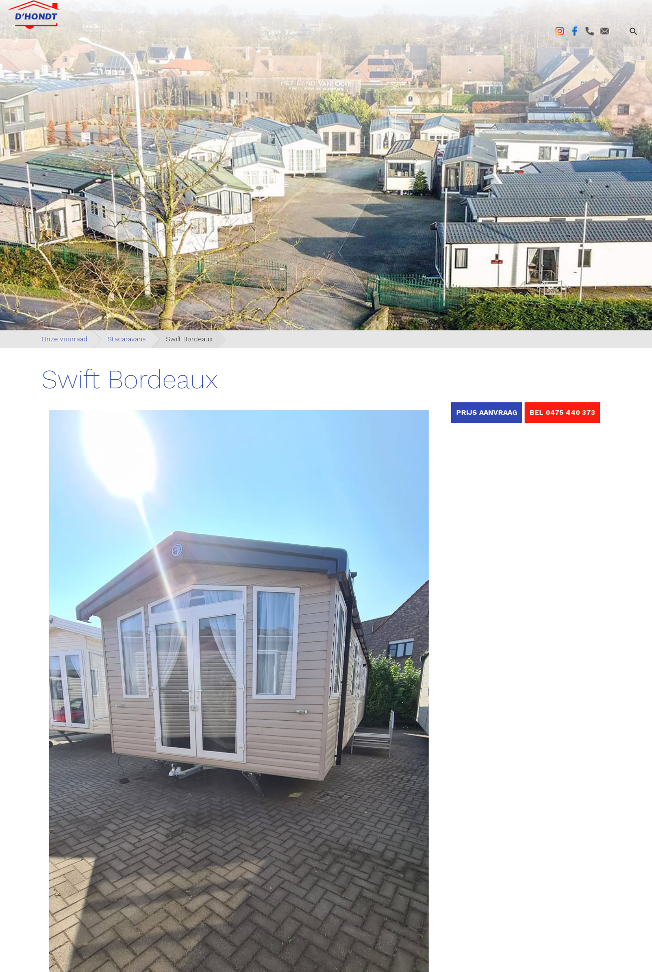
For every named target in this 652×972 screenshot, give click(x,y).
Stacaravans (126, 339)
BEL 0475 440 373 (562, 412)
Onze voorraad (64, 339)
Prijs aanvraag (486, 412)
